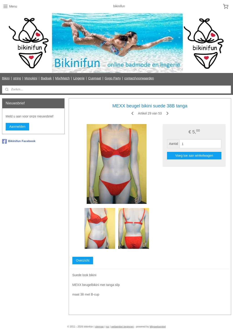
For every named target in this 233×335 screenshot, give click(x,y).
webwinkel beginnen (122, 326)
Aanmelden (17, 126)
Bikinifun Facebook (18, 141)
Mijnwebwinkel (158, 326)
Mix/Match (62, 78)
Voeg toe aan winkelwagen (194, 155)
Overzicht (82, 260)
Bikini (6, 78)
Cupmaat (94, 78)
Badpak (46, 78)
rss (107, 326)
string (17, 78)
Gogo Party (113, 78)
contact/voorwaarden (139, 78)
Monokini (31, 78)
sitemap (99, 326)
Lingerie (79, 78)
